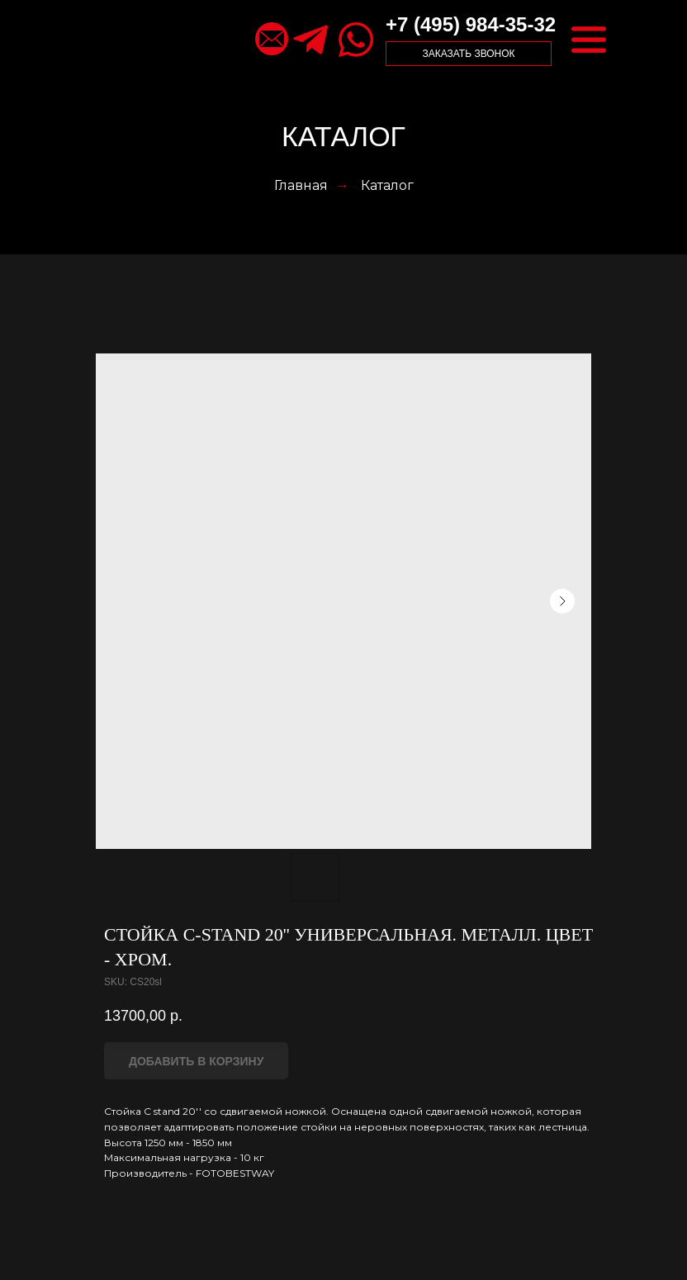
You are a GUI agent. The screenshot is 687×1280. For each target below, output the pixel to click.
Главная (301, 185)
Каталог (387, 185)
